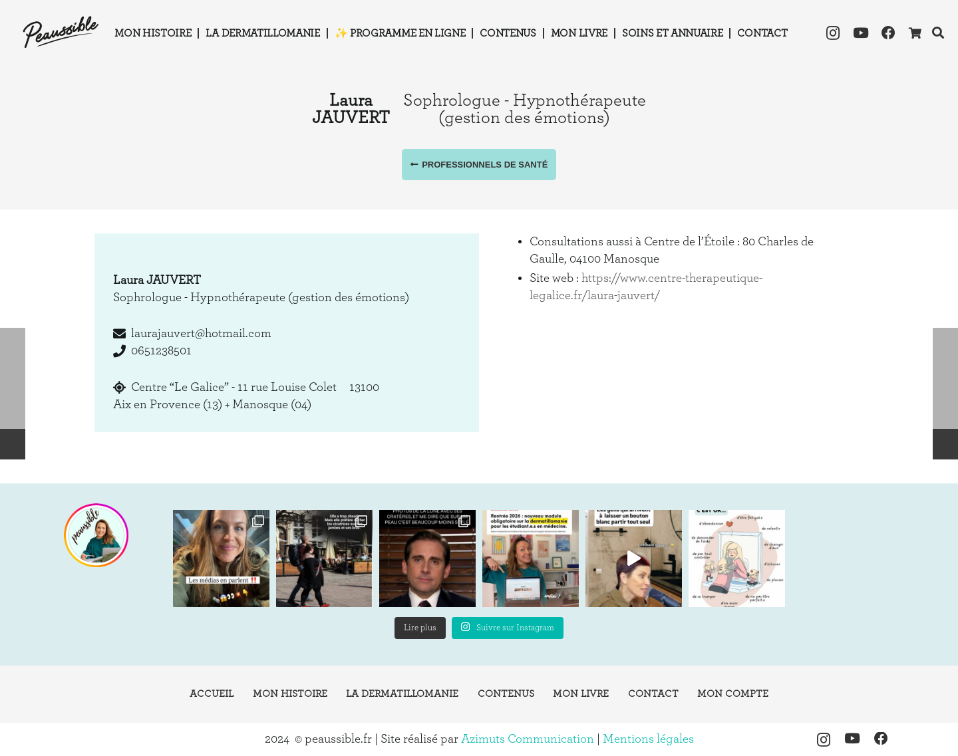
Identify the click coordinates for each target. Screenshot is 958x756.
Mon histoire (290, 694)
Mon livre (581, 694)
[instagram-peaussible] (96, 535)
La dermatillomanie (402, 694)
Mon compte (732, 694)
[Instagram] (833, 33)
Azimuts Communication (527, 739)
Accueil (212, 694)
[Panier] (914, 33)
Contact (653, 694)
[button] (938, 33)
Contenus (506, 694)
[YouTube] (861, 33)
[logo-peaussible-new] (61, 33)
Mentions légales (648, 739)
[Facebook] (889, 33)
